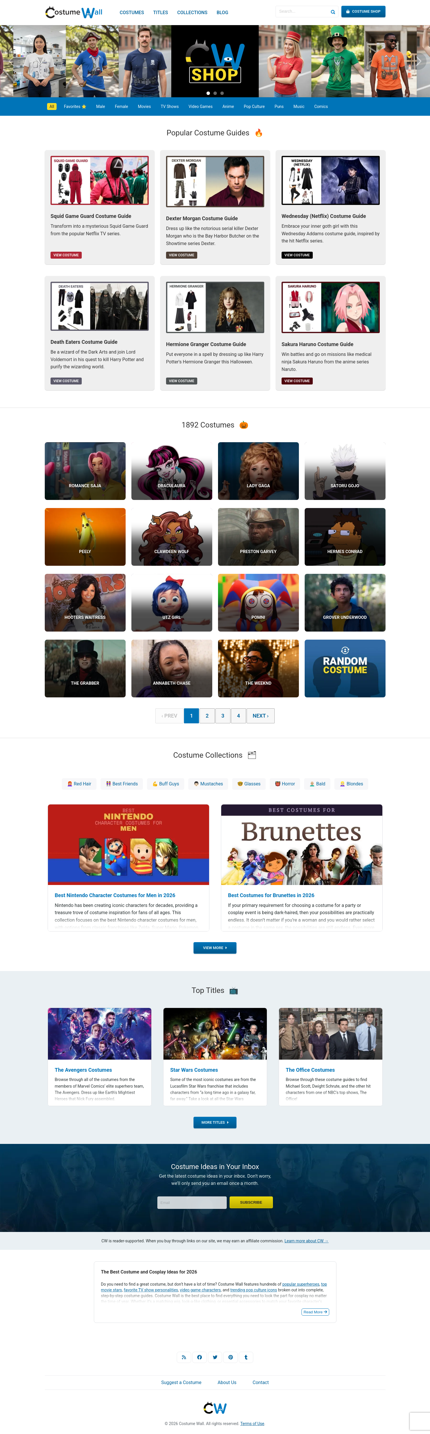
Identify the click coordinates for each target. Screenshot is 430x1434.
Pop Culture (254, 106)
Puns (279, 106)
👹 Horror (285, 784)
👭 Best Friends (121, 784)
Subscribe (251, 1203)
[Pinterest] (231, 1358)
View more (215, 949)
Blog (222, 12)
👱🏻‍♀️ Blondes (352, 784)
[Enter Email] (192, 1204)
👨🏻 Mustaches (208, 784)
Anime (228, 106)
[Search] (332, 12)
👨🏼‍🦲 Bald (318, 784)
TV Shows (170, 106)
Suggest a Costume (181, 1383)
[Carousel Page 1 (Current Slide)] (208, 93)
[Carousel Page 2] (215, 93)
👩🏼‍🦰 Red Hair (78, 784)
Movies (144, 106)
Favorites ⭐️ (75, 106)
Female (121, 106)
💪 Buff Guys (165, 784)
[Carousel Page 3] (222, 93)
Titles (160, 12)
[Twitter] (215, 1358)
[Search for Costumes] (301, 11)
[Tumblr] (246, 1358)
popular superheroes (300, 1285)
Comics (321, 106)
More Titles (215, 1124)
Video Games (201, 106)
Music (298, 106)
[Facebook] (199, 1358)
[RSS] (184, 1358)
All (52, 106)
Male (100, 106)
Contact (261, 1383)
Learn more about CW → (306, 1242)
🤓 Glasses (249, 784)
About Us (227, 1383)
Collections (192, 12)
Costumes (132, 12)
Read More (315, 1313)
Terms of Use (252, 1424)
